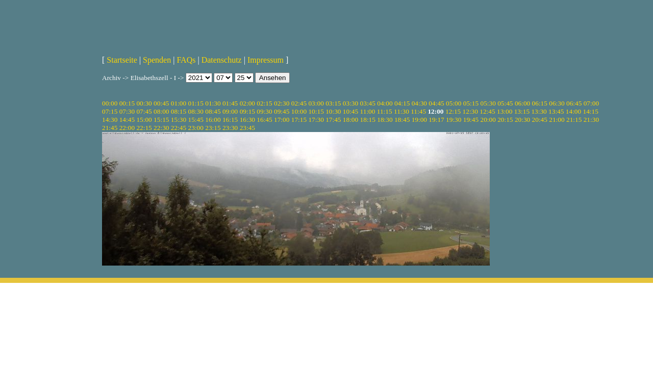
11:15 (384, 111)
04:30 (419, 103)
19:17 (436, 119)
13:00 (504, 111)
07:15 (109, 111)
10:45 (350, 111)
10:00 (299, 111)
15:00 (144, 119)
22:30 (161, 128)
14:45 (127, 119)
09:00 (230, 111)
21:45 (109, 128)
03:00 (315, 103)
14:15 (590, 111)
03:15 (333, 103)
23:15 (212, 128)
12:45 (487, 111)
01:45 (230, 103)
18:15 (367, 119)
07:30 (127, 111)
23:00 (196, 128)
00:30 (144, 103)
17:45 (333, 119)
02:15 (264, 103)
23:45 (247, 128)
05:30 (487, 103)
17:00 (281, 119)
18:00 (350, 119)
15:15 (161, 119)
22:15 (144, 128)
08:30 (196, 111)
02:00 (247, 103)
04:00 (384, 103)
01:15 (196, 103)
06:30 (556, 103)
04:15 (402, 103)
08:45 (212, 111)
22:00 (127, 128)
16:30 (247, 119)
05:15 (471, 103)
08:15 (178, 111)
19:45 (471, 119)
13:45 (556, 111)
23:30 (230, 128)
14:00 (573, 111)
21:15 (574, 119)
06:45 (574, 103)
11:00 (367, 111)
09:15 (247, 111)
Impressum (265, 60)
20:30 (522, 119)
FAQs (186, 60)
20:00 (487, 119)
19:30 (453, 119)
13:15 (522, 111)
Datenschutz (222, 60)
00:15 (127, 103)
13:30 (538, 111)
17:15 (299, 119)
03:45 (367, 103)
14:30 (109, 119)
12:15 (453, 111)
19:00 (419, 119)
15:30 (178, 119)
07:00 (591, 103)
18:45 (402, 119)
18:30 (384, 119)
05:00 (453, 103)
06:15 (539, 103)
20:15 (505, 119)
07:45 (144, 111)
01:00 (178, 103)
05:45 (505, 103)
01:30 (212, 103)
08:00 (161, 111)
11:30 (401, 111)
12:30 (470, 111)
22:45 (178, 128)
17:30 (315, 119)
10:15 (315, 111)
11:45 (418, 111)
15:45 (196, 119)
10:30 (333, 111)
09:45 (281, 111)
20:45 (539, 119)
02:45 (299, 103)
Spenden (157, 60)
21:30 (591, 119)
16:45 (264, 119)
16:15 (230, 119)
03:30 (350, 103)
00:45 (161, 103)
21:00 (556, 119)
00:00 (109, 103)
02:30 (281, 103)
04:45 (436, 103)
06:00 (522, 103)
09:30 (264, 111)
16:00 (212, 119)
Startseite (122, 60)
